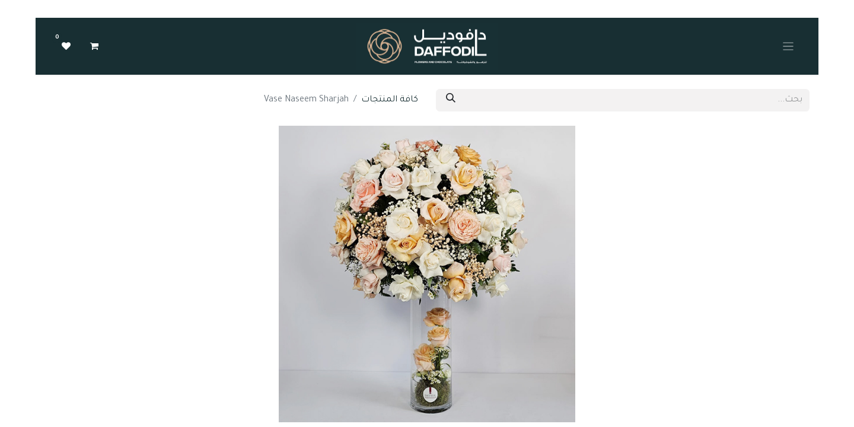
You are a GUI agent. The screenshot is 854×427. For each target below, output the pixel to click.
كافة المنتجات (389, 100)
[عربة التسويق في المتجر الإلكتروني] (94, 46)
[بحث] (451, 100)
